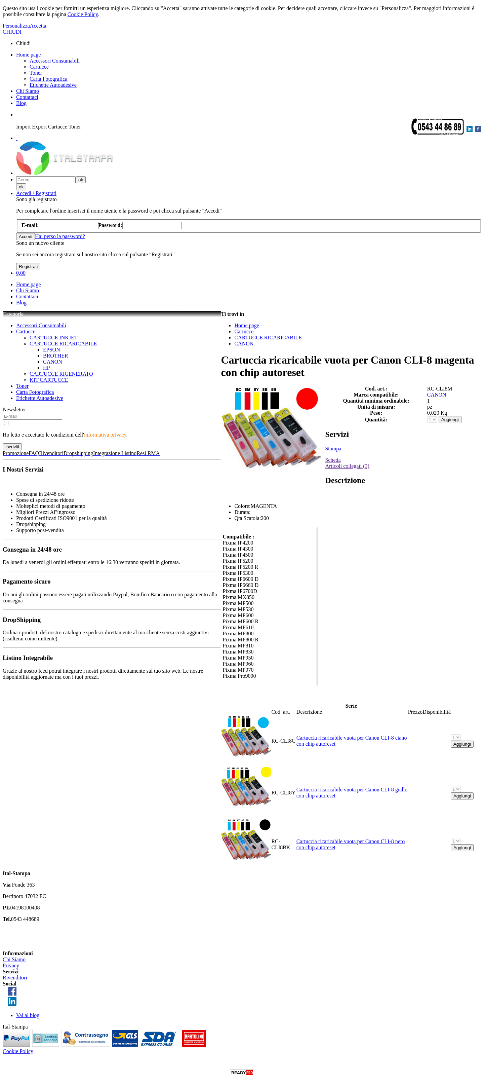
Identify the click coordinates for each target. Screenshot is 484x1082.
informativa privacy (105, 435)
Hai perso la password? (60, 236)
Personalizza (16, 26)
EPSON (51, 349)
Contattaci (27, 97)
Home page (28, 55)
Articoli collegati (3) (347, 466)
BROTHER (55, 356)
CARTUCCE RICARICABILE (63, 343)
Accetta (38, 26)
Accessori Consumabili (55, 61)
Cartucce (39, 67)
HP (46, 368)
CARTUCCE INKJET (54, 337)
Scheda (332, 460)
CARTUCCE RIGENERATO (61, 374)
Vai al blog (27, 1015)
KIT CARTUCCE (49, 380)
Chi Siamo (27, 91)
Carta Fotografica (48, 79)
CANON (52, 362)
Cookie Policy (83, 14)
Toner (36, 73)
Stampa (333, 448)
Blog (21, 103)
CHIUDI (12, 32)
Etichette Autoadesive (53, 85)
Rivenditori (15, 977)
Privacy (11, 965)
